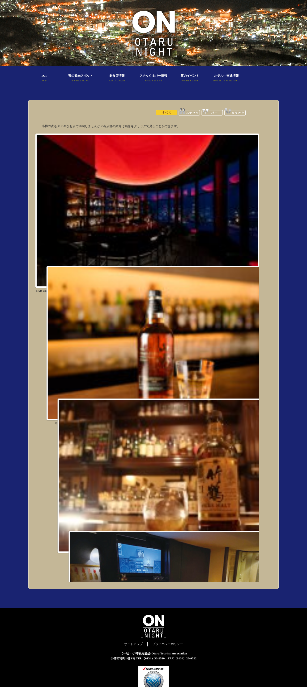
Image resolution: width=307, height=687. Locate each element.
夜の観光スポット (80, 78)
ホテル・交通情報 (226, 78)
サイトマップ (133, 644)
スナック (189, 112)
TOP (44, 78)
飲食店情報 (117, 78)
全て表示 (167, 111)
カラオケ (235, 112)
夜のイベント (190, 78)
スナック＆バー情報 (153, 78)
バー (212, 112)
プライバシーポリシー (167, 644)
